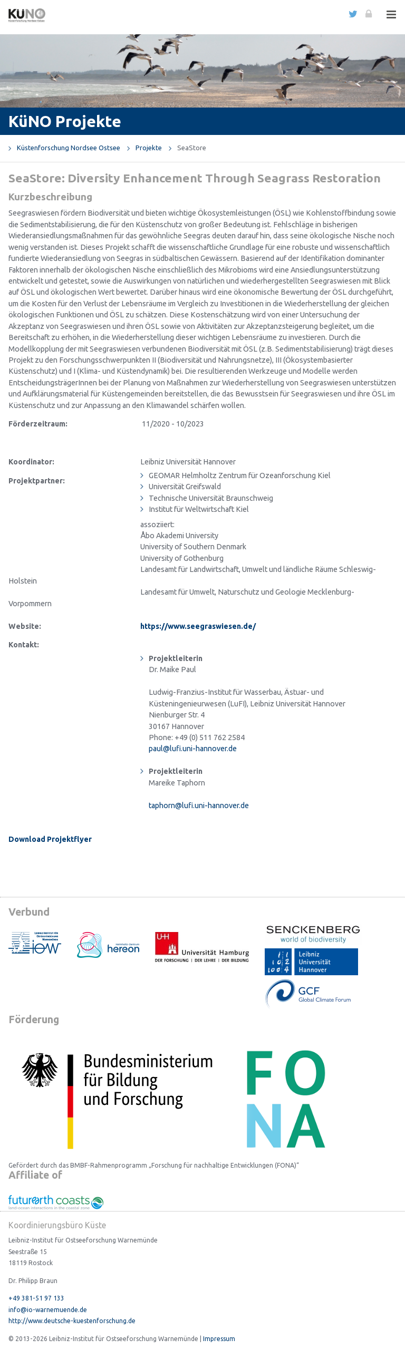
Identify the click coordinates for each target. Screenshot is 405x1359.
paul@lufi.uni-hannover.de (193, 748)
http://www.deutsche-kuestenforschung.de (72, 1320)
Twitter (352, 14)
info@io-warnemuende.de (47, 1309)
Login (367, 14)
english (337, 14)
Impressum (219, 1338)
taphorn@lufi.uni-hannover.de (199, 805)
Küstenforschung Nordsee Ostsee (68, 147)
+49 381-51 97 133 (36, 1298)
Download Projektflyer (50, 839)
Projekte (149, 147)
